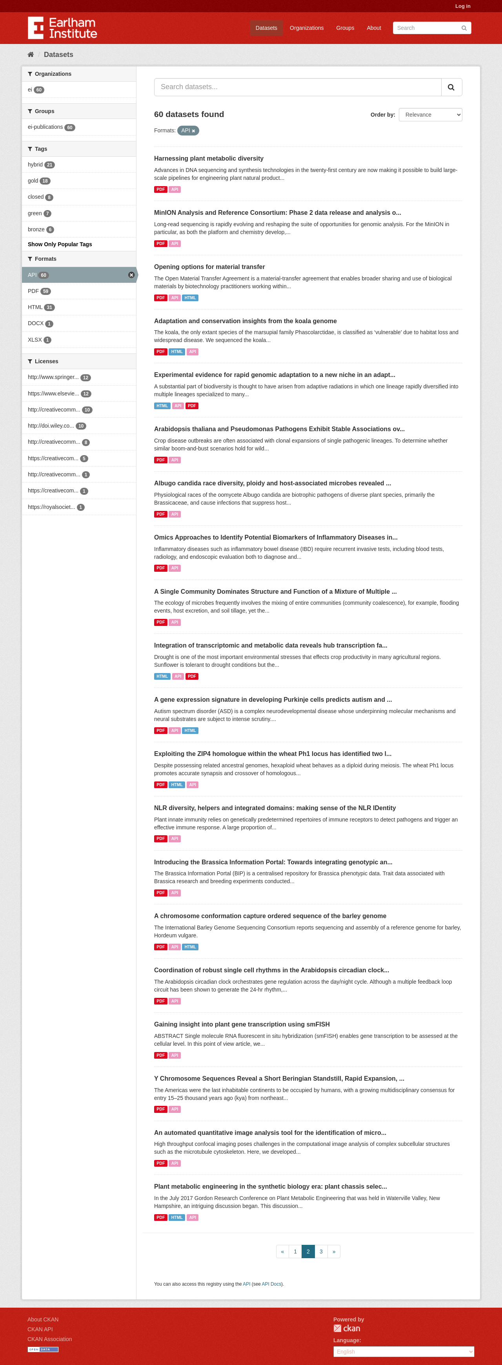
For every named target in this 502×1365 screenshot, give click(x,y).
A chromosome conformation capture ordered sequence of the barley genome (270, 916)
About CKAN (42, 1319)
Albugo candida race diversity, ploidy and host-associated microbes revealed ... (272, 483)
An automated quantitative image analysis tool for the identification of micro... (270, 1132)
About (374, 28)
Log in (463, 6)
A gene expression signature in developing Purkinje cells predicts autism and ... (273, 699)
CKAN (346, 1328)
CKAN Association (49, 1339)
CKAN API (40, 1329)
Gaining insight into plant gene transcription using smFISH (242, 1024)
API (174, 189)
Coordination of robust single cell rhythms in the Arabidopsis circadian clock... (271, 970)
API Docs (272, 1284)
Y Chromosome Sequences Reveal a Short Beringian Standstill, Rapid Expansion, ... (279, 1078)
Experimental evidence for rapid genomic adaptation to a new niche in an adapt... (274, 374)
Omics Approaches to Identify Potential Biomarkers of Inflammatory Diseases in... (276, 537)
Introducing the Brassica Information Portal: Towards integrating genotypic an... (273, 862)
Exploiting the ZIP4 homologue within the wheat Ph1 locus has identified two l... (272, 753)
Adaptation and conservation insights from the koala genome (245, 321)
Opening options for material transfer (209, 266)
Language (346, 1340)
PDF (160, 189)
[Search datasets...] (298, 87)
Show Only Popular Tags (60, 244)
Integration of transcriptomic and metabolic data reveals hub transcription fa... (270, 645)
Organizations (307, 28)
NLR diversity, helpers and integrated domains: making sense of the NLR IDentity (275, 808)
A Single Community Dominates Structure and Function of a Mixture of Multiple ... (275, 591)
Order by (382, 115)
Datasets (266, 28)
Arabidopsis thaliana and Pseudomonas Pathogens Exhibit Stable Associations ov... (279, 429)
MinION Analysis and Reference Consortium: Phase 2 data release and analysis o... (277, 212)
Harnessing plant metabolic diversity (209, 158)
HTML (190, 297)
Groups (345, 28)
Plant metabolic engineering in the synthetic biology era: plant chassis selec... (270, 1186)
